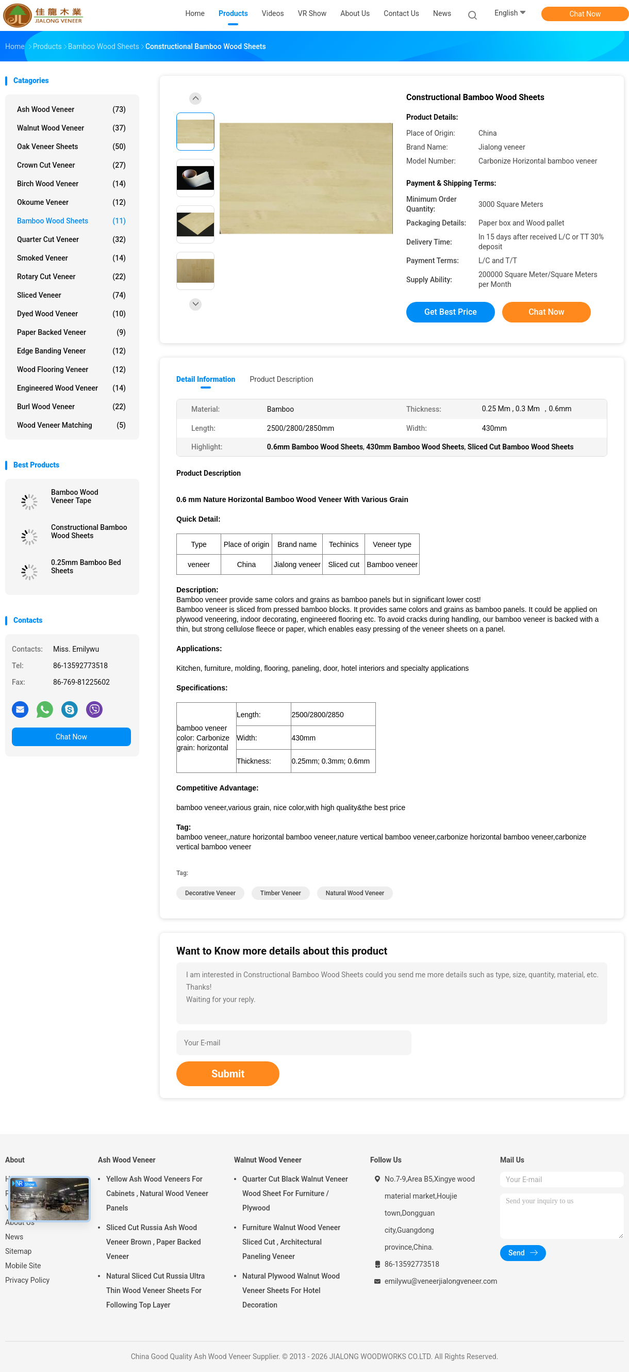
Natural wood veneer (355, 893)
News (14, 1237)
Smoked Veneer (71, 258)
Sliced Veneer (71, 295)
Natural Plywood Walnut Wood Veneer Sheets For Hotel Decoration (291, 1290)
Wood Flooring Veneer (71, 369)
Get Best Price (450, 312)
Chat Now (585, 14)
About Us (20, 1222)
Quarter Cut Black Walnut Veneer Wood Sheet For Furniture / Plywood (295, 1193)
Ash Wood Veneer (71, 109)
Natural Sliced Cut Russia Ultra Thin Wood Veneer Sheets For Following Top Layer (155, 1290)
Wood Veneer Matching (71, 425)
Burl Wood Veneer (71, 406)
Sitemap (18, 1251)
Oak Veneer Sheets (71, 146)
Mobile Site (23, 1266)
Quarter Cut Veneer (71, 239)
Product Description (281, 379)
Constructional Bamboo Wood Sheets (89, 531)
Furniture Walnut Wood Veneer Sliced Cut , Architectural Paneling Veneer (291, 1242)
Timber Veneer (280, 893)
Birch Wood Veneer (71, 184)
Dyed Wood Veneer (71, 314)
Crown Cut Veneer (71, 165)
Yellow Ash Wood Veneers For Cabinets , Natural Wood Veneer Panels (157, 1193)
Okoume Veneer (71, 202)
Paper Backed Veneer (71, 332)
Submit (227, 1074)
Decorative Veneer (210, 893)
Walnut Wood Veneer (71, 128)
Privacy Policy (27, 1280)
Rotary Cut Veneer (71, 276)
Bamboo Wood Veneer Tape (74, 496)
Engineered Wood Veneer (71, 388)
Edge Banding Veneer (71, 351)
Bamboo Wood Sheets (71, 221)
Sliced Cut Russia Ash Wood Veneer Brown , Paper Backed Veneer (153, 1242)
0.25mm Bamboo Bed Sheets (86, 566)
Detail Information (205, 379)
